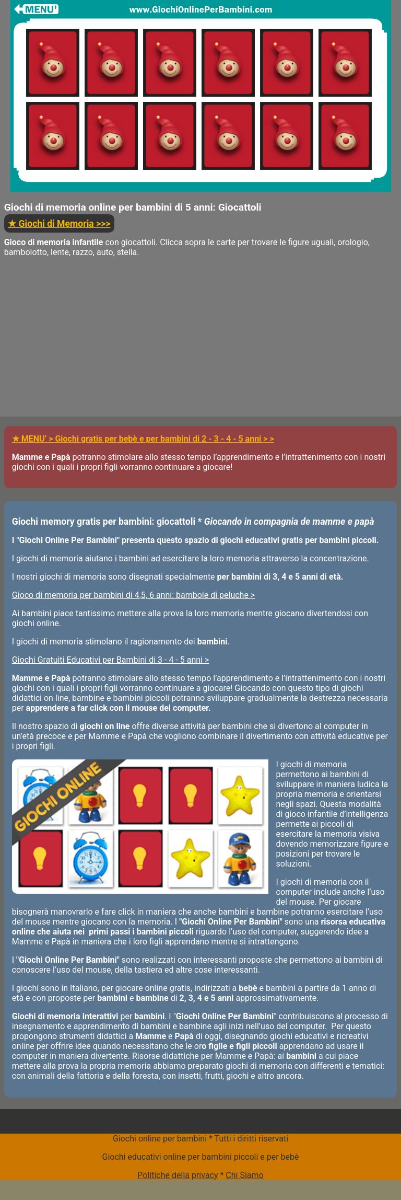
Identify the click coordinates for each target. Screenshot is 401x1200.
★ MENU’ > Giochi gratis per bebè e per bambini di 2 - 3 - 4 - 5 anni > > (143, 439)
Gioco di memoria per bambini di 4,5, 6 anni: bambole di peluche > (133, 595)
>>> (59, 223)
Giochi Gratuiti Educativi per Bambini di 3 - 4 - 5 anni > (110, 660)
